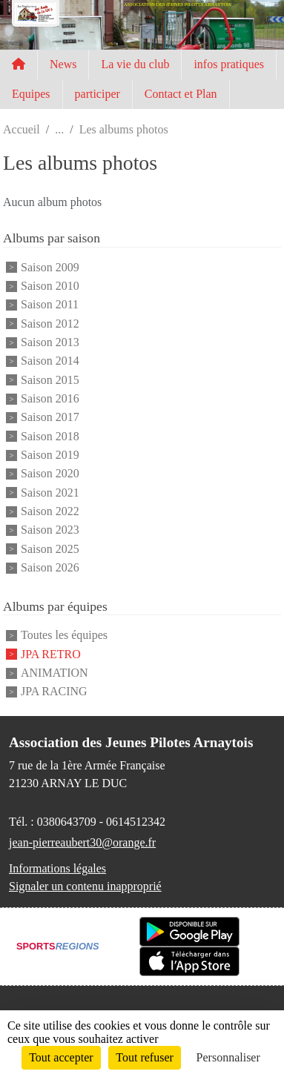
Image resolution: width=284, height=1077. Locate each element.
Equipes (31, 93)
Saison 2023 (50, 530)
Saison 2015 (50, 380)
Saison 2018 (50, 436)
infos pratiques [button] (229, 64)
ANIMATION (54, 672)
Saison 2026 (50, 567)
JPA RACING (54, 692)
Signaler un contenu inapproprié (85, 886)
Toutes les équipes (64, 635)
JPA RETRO (51, 654)
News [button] (63, 64)
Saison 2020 (50, 474)
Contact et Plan (181, 93)
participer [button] (97, 93)
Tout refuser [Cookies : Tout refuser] (145, 1057)
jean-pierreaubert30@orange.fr (82, 842)
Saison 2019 (50, 454)
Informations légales (57, 868)
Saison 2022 (50, 511)
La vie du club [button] (135, 64)
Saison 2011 (50, 305)
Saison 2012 (50, 323)
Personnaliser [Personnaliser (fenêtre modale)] (228, 1057)
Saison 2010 (50, 285)
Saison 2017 (50, 417)
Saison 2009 (50, 267)
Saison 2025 (50, 549)
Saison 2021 (50, 492)
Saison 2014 (50, 361)
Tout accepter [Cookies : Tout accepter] (61, 1057)
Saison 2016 (50, 398)
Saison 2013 (50, 342)
